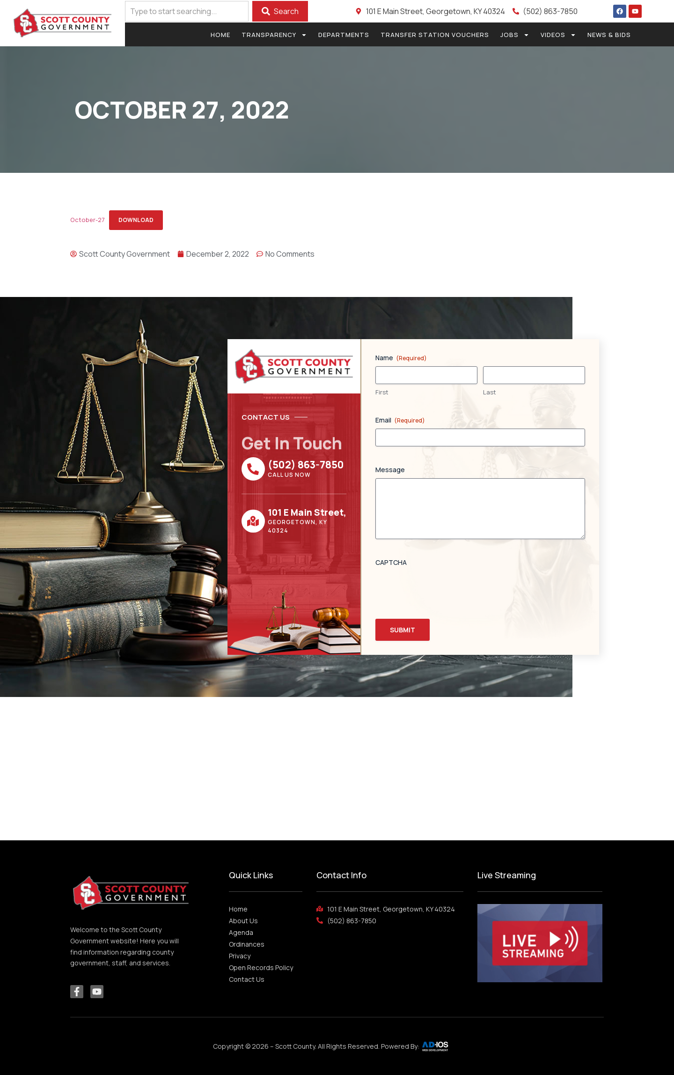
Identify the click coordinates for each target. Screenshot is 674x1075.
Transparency (274, 34)
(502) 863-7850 (306, 464)
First (381, 392)
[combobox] (187, 11)
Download (136, 220)
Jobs (514, 34)
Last (489, 392)
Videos (558, 34)
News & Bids (609, 34)
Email (400, 419)
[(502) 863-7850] (253, 469)
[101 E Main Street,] (253, 521)
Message (390, 469)
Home (220, 34)
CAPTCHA (391, 562)
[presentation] (446, 589)
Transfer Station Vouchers (435, 34)
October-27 (87, 219)
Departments (343, 34)
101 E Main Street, (307, 512)
